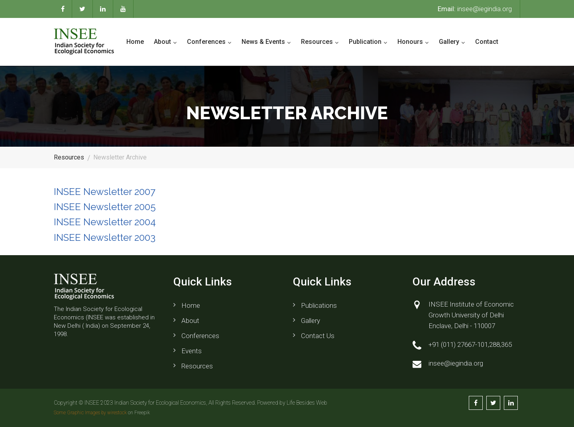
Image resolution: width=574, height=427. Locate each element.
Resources (317, 41)
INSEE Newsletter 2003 (104, 237)
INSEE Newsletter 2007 (104, 191)
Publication (365, 41)
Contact (486, 41)
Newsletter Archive (120, 157)
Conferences (206, 41)
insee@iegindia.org (475, 9)
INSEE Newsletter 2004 (105, 222)
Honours (410, 41)
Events (191, 351)
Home (135, 41)
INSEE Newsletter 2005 (105, 207)
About (162, 41)
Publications (319, 305)
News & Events (263, 41)
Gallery (449, 41)
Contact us (317, 336)
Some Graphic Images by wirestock (90, 412)
